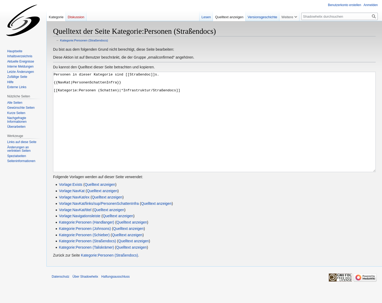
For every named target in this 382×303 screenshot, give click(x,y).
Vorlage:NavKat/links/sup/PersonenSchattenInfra (99, 223)
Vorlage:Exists (70, 204)
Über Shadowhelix (85, 296)
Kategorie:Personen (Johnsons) (85, 248)
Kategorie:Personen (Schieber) (84, 255)
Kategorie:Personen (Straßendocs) (84, 40)
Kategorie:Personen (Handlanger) (86, 242)
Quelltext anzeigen (100, 204)
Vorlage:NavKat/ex (74, 217)
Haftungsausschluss (115, 296)
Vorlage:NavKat (71, 211)
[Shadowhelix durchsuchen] (339, 16)
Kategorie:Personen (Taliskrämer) (86, 267)
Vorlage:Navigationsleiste (79, 236)
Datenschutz (60, 296)
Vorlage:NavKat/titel (75, 230)
